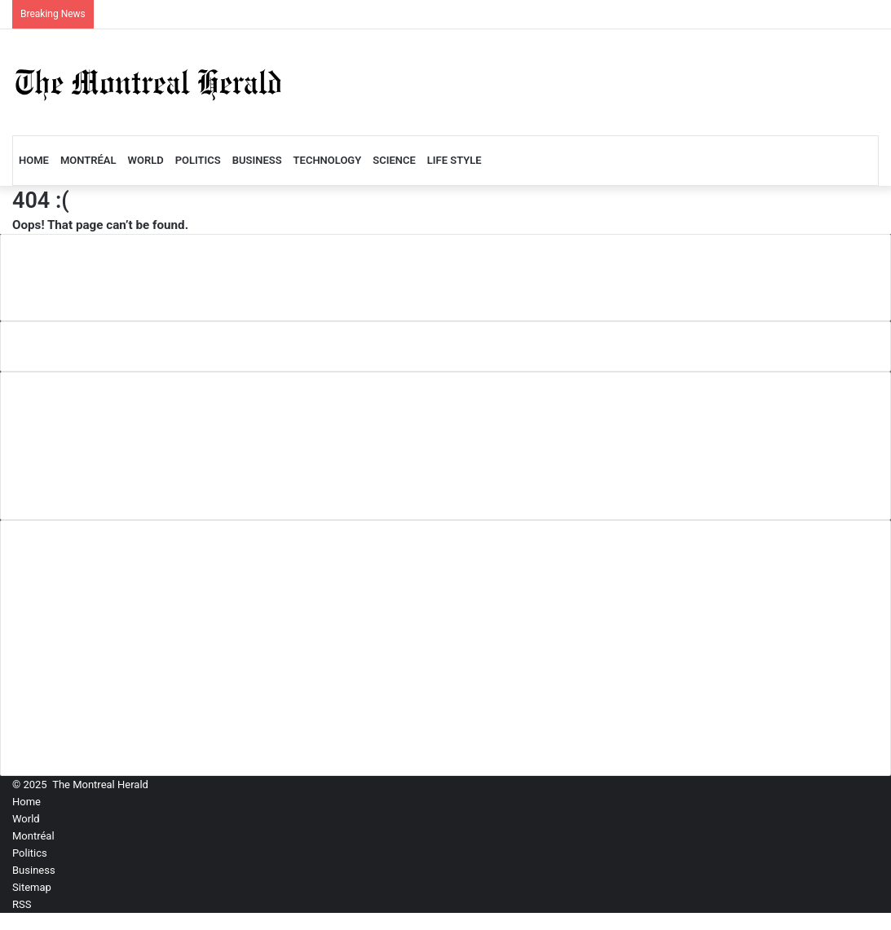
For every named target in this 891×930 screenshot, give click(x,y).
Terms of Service (75, 486)
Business (257, 160)
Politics (198, 160)
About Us (52, 405)
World (146, 160)
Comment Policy (73, 432)
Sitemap (31, 887)
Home (34, 160)
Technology (327, 160)
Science (394, 160)
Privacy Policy (66, 459)
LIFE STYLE (454, 160)
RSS (21, 904)
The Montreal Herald (100, 784)
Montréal (88, 160)
